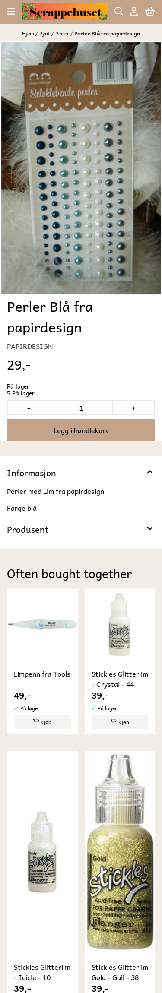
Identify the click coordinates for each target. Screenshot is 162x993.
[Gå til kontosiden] (134, 11)
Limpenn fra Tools (42, 673)
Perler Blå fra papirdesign (107, 33)
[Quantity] (81, 407)
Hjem (28, 33)
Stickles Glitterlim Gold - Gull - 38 (120, 971)
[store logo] (64, 11)
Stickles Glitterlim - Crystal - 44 (120, 678)
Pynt (45, 33)
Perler (62, 33)
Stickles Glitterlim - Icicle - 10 (42, 971)
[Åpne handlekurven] (150, 11)
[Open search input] (119, 11)
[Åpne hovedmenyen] (10, 11)
